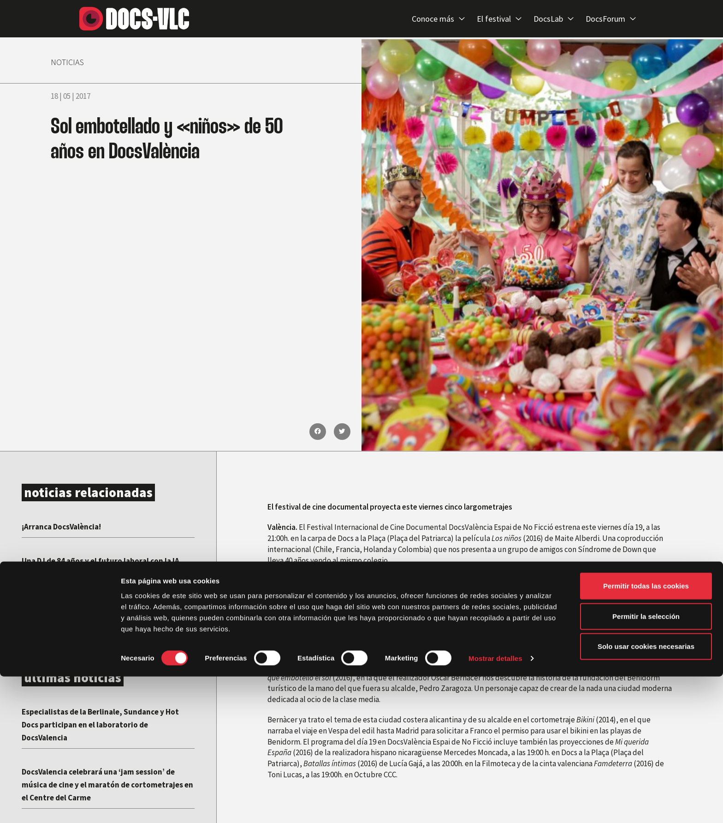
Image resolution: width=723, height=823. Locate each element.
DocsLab (553, 19)
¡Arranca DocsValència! (69, 526)
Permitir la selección (646, 763)
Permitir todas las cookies (646, 732)
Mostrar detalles (495, 805)
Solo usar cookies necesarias (646, 793)
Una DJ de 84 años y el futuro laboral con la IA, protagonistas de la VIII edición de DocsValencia (104, 573)
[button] (317, 431)
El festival (499, 19)
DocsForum (611, 19)
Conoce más (438, 19)
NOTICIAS (73, 61)
